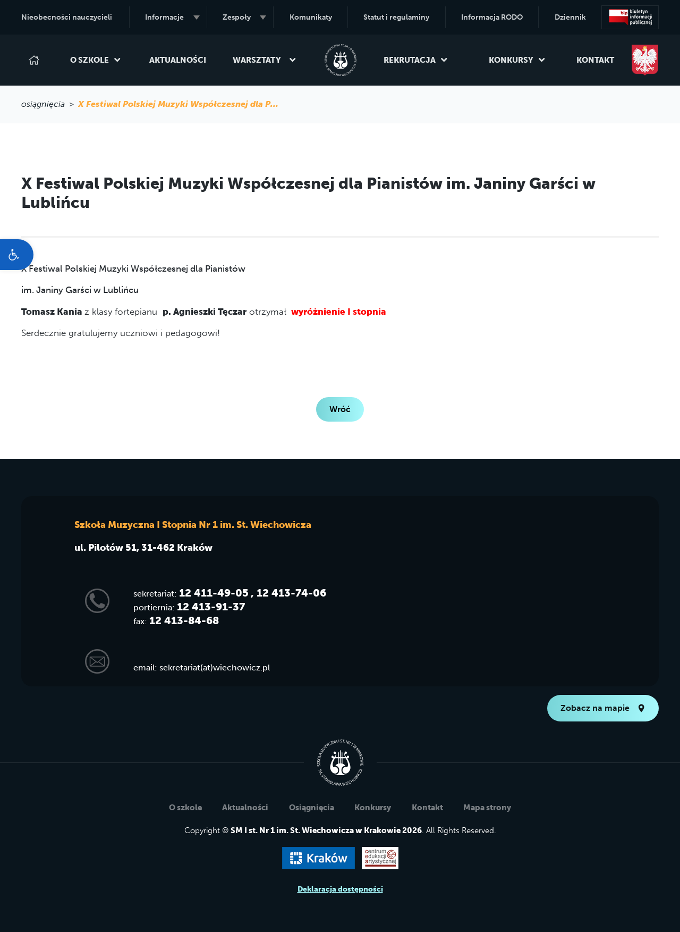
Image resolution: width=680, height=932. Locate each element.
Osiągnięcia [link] (311, 807)
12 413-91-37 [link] (211, 606)
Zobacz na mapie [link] (602, 708)
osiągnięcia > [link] (49, 104)
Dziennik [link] (570, 17)
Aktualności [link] (177, 60)
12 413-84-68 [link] (184, 620)
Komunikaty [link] (311, 17)
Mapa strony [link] (487, 807)
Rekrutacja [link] (416, 60)
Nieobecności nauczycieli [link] (66, 17)
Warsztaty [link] (264, 60)
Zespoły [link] (244, 17)
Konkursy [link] (517, 60)
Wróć (340, 409)
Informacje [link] (172, 17)
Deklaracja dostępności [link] (340, 889)
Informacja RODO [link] (492, 17)
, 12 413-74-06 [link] (288, 592)
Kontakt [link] (595, 60)
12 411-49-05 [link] (214, 592)
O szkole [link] (95, 60)
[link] (16, 254)
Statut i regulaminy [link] (396, 17)
